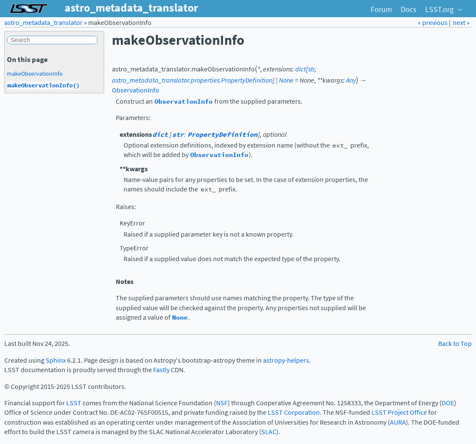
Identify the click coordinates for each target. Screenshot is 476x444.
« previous (433, 22)
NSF (222, 402)
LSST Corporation (294, 412)
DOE (448, 402)
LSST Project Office (399, 412)
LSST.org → (444, 9)
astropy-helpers (286, 360)
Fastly (161, 369)
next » (461, 22)
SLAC (268, 431)
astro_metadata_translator (43, 22)
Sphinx (56, 360)
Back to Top (455, 343)
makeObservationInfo (35, 73)
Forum (381, 9)
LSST (73, 402)
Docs (409, 9)
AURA (398, 422)
